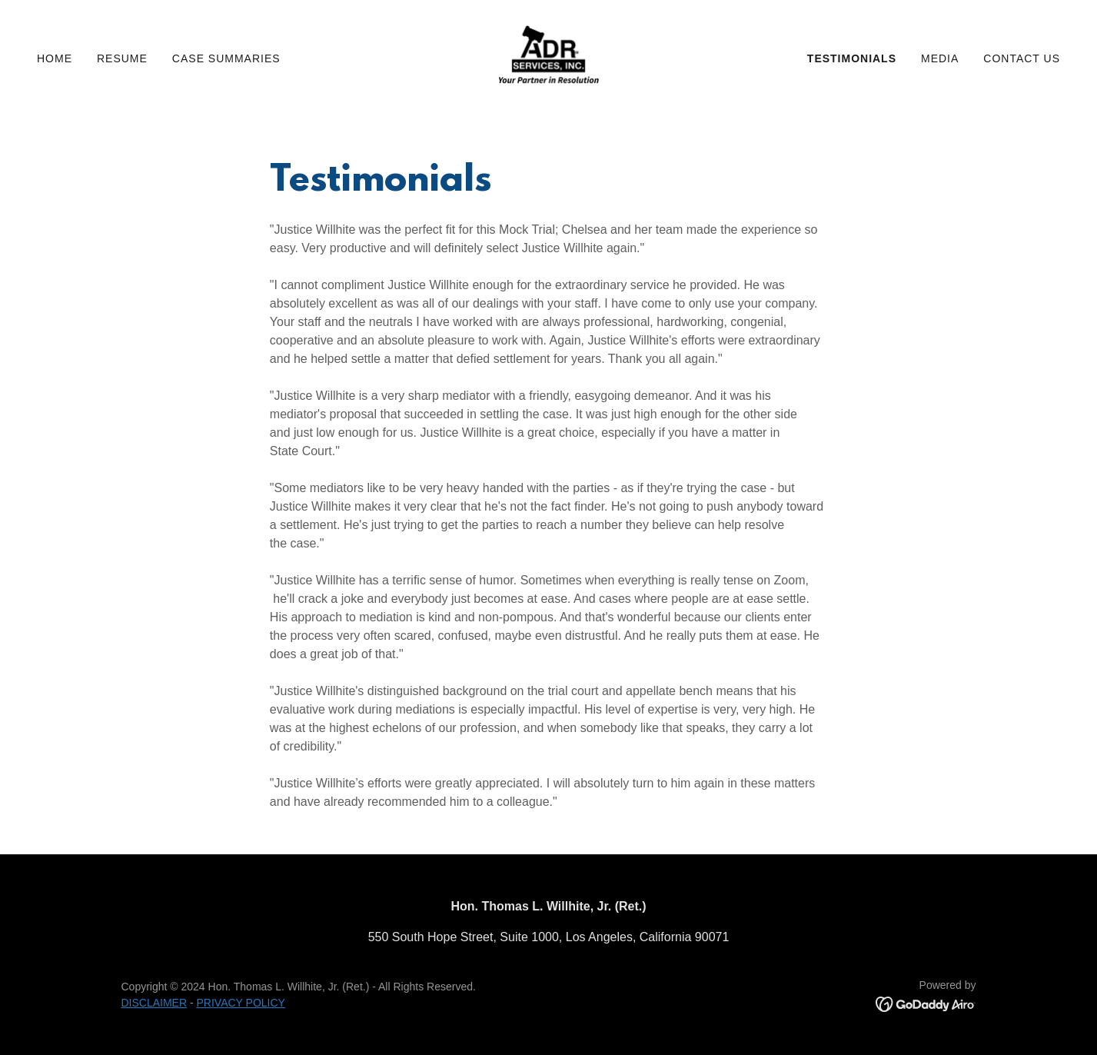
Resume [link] (122, 58)
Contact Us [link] (1021, 58)
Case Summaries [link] (226, 58)
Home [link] (54, 58)
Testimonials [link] (851, 58)
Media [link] (940, 58)
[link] (548, 57)
